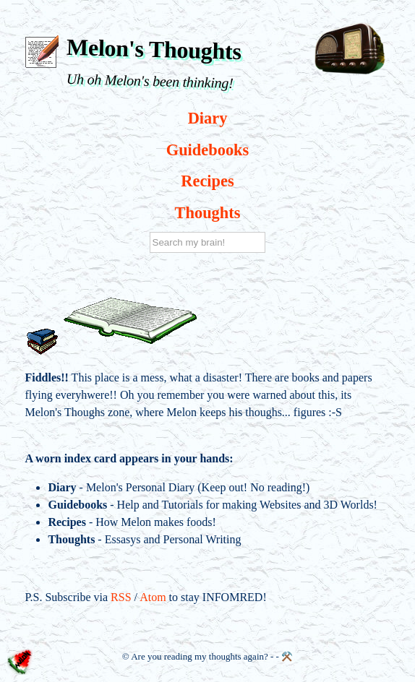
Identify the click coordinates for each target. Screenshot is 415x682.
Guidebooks (207, 150)
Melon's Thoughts (154, 49)
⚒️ (287, 656)
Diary (208, 118)
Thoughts (208, 213)
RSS (121, 597)
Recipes (207, 181)
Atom (153, 597)
